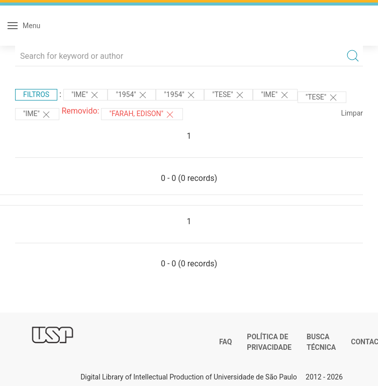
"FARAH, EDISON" (142, 115)
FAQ (225, 342)
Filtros (36, 94)
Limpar (352, 113)
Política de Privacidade (269, 342)
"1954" (132, 95)
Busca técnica (321, 342)
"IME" (85, 95)
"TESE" (228, 95)
